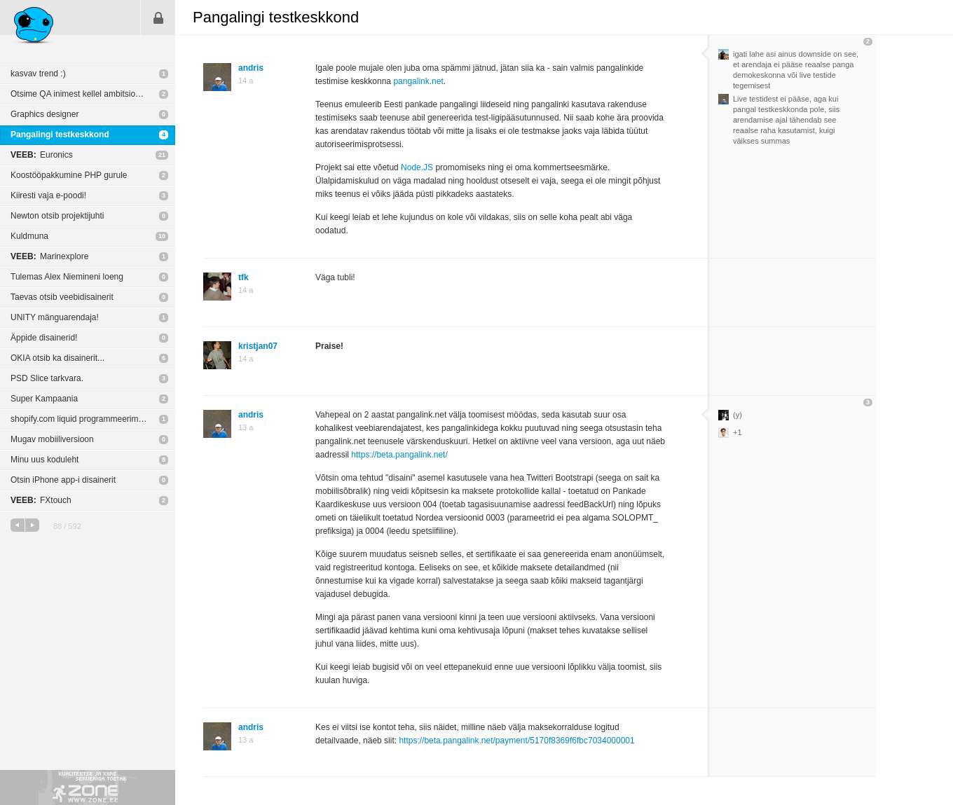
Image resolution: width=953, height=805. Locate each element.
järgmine (32, 525)
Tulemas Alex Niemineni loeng (67, 277)
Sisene (158, 17)
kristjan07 (257, 346)
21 (161, 154)
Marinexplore (49, 256)
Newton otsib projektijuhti (57, 216)
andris (250, 68)
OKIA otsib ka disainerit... (57, 358)
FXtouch (41, 500)
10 (161, 236)
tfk (243, 277)
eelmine (18, 525)
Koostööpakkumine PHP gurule (69, 175)
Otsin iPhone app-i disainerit (63, 480)
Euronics (42, 155)
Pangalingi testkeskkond (60, 134)
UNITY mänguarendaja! (55, 317)
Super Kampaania (44, 399)
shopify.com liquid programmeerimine (80, 419)
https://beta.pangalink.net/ (399, 455)
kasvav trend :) (38, 73)
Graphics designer (44, 114)
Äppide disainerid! (44, 338)
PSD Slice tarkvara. (47, 378)
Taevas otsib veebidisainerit (62, 297)
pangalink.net (418, 81)
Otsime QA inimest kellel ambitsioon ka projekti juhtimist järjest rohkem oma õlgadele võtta (93, 94)
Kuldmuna (29, 236)
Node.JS (417, 167)
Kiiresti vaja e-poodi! (48, 195)
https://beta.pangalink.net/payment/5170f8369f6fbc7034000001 (516, 740)
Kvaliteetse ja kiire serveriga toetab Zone (87, 787)
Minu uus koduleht (44, 460)
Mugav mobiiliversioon (52, 439)
